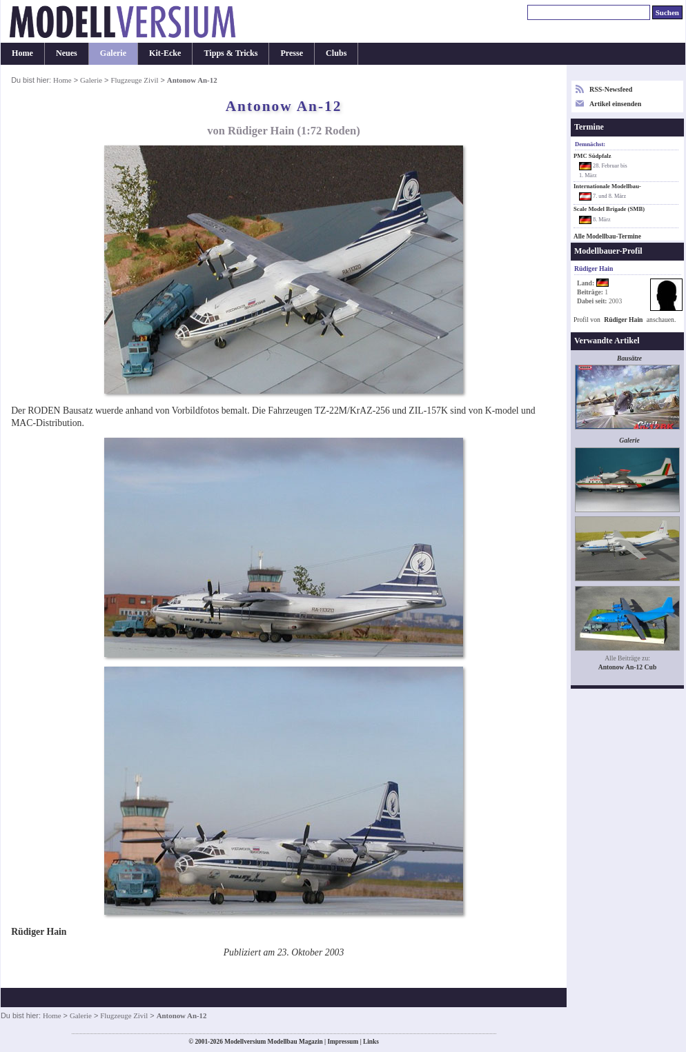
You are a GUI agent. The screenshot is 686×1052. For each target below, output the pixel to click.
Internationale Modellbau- (607, 186)
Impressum (342, 1041)
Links (371, 1041)
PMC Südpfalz (592, 155)
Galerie (113, 53)
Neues (66, 53)
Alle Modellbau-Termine (607, 236)
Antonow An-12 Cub (627, 667)
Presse (291, 53)
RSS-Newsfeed (610, 89)
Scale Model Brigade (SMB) (609, 208)
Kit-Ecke (165, 53)
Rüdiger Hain (623, 319)
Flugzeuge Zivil (134, 80)
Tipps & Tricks (230, 53)
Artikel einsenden (615, 104)
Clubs (336, 53)
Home (22, 53)
